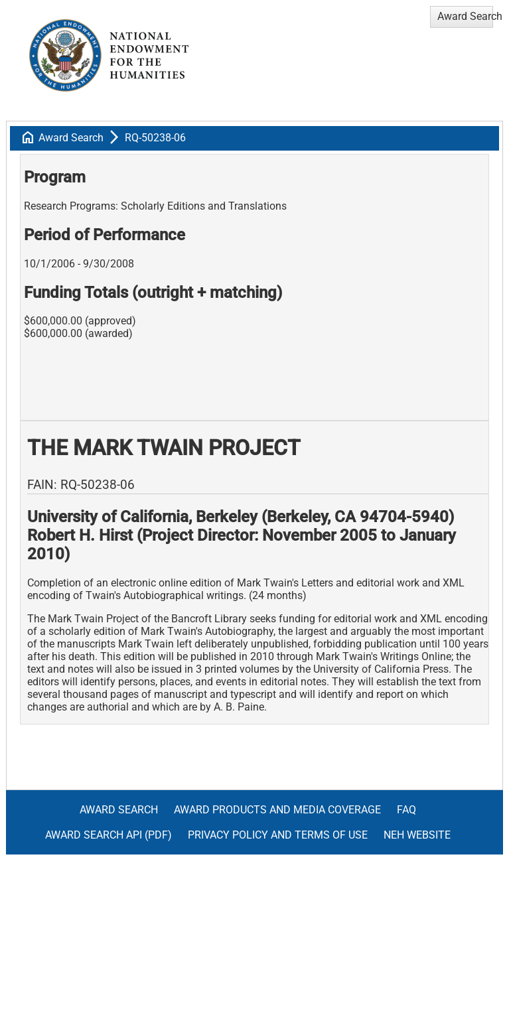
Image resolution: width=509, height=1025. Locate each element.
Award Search (71, 137)
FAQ (406, 809)
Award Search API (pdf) (108, 835)
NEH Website (417, 835)
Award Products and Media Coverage (277, 809)
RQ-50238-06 (155, 137)
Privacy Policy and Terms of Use (278, 835)
